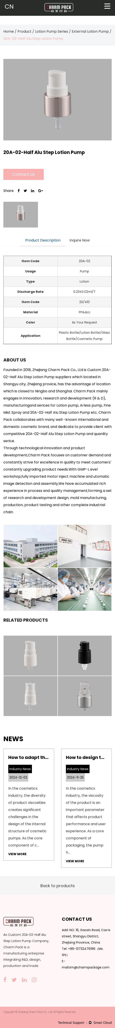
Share (8, 190)
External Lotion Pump (90, 31)
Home (8, 31)
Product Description (43, 240)
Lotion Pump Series (51, 31)
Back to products (57, 885)
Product (24, 31)
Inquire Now (79, 240)
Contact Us (23, 174)
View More (17, 854)
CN (9, 6)
